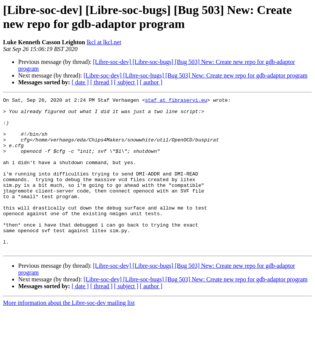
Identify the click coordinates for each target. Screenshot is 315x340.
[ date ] (80, 82)
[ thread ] (101, 82)
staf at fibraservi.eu (176, 101)
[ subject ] (126, 82)
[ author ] (151, 82)
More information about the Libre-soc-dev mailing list (69, 333)
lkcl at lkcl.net (104, 42)
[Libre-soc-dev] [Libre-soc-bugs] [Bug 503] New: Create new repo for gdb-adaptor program (195, 75)
